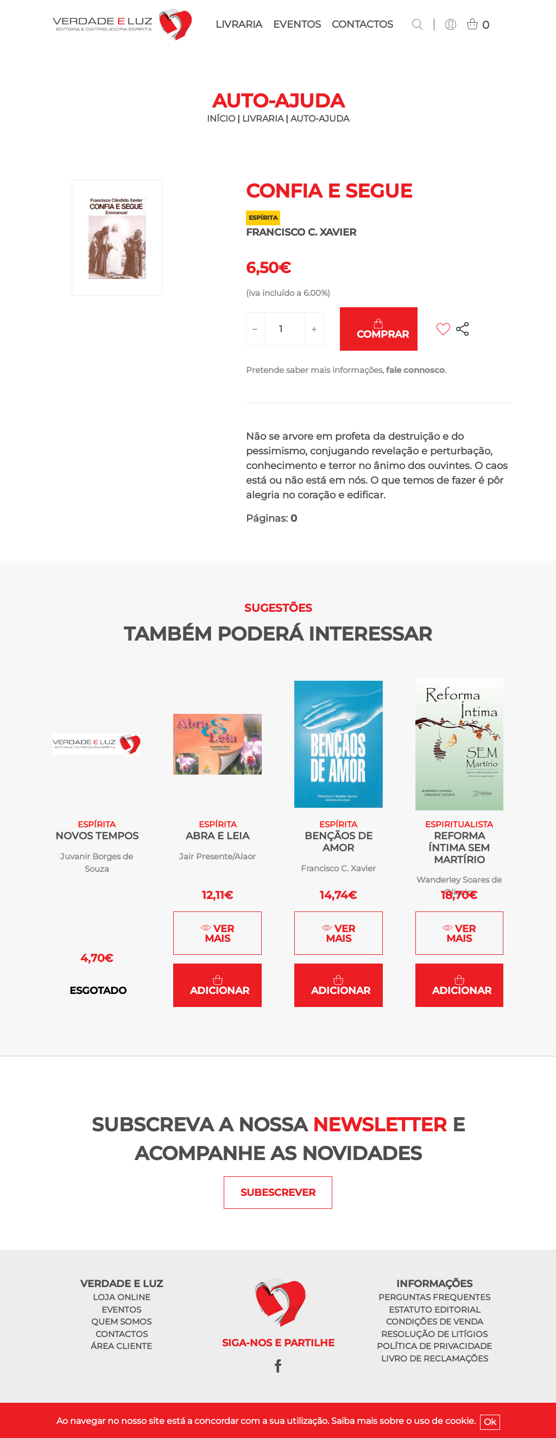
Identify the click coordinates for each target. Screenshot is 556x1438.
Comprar (383, 329)
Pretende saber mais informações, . (346, 370)
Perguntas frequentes (434, 1297)
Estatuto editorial (435, 1309)
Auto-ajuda (319, 118)
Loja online (121, 1297)
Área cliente (121, 1346)
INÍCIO (221, 118)
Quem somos (121, 1321)
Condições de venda (434, 1321)
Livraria (239, 24)
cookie (459, 1421)
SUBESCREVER (278, 1193)
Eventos (297, 24)
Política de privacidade (434, 1346)
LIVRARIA (262, 118)
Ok (490, 1422)
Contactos (362, 24)
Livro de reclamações (434, 1358)
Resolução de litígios (434, 1334)
